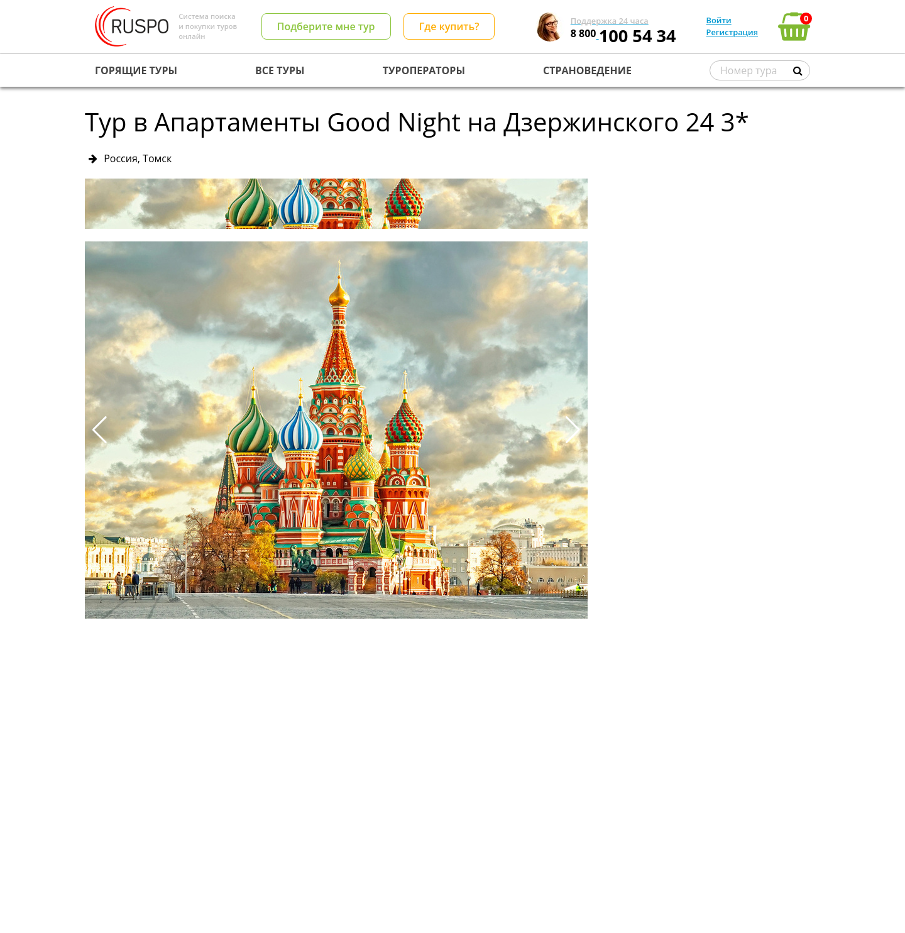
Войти (719, 20)
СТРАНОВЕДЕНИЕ (587, 70)
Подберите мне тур (326, 26)
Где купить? (449, 26)
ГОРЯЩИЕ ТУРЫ (136, 70)
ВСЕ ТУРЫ (279, 70)
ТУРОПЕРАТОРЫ (424, 70)
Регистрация (732, 32)
